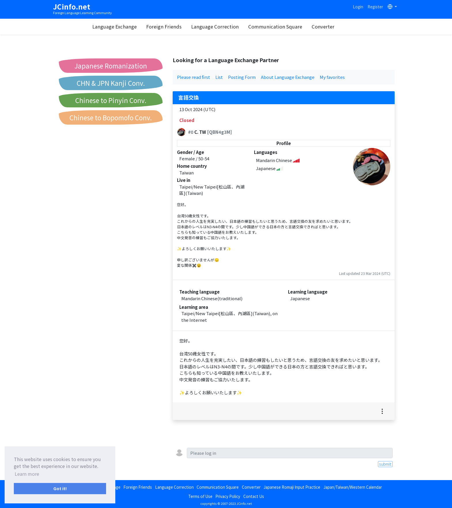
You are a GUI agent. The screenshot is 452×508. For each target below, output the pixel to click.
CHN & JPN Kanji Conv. (111, 82)
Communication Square (287, 26)
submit (385, 464)
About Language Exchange (287, 77)
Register (375, 6)
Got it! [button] (60, 488)
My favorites (332, 77)
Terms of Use (200, 496)
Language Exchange (127, 26)
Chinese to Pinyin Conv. (110, 100)
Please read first (193, 77)
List (219, 77)
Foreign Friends (176, 26)
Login (358, 6)
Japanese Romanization (110, 65)
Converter (335, 26)
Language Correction (227, 26)
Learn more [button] (27, 473)
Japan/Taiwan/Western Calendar (352, 487)
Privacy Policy (227, 496)
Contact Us (253, 496)
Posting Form (242, 77)
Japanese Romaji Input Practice (291, 487)
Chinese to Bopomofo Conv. (110, 117)
